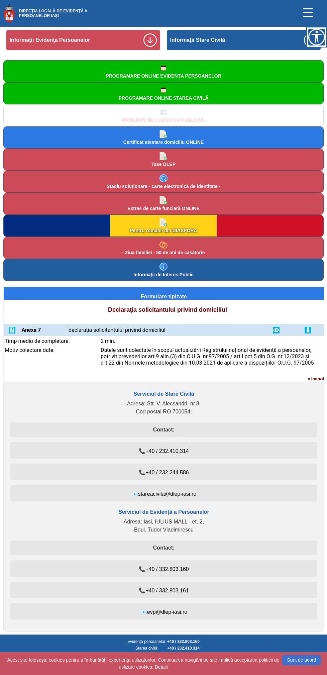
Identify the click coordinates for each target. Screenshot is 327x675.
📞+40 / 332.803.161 (164, 590)
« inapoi (316, 378)
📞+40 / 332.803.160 (164, 569)
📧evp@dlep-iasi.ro (163, 612)
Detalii (161, 667)
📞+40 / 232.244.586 (164, 472)
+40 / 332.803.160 (183, 641)
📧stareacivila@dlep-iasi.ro (164, 494)
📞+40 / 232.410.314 (164, 451)
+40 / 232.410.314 (183, 648)
